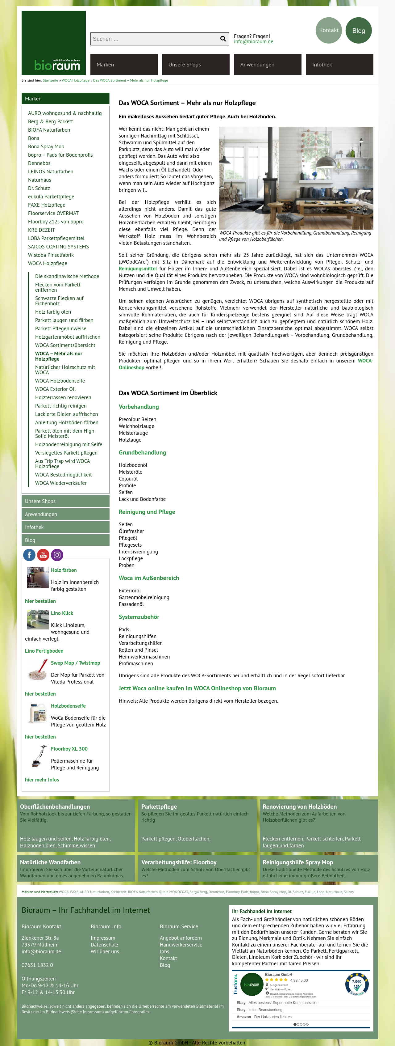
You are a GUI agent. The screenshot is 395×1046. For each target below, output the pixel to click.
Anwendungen (257, 64)
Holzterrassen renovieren (63, 397)
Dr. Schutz (39, 188)
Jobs (164, 951)
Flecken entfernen (283, 838)
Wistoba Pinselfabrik (51, 255)
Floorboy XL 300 (69, 748)
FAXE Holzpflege (46, 204)
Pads (244, 891)
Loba (320, 891)
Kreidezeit (118, 891)
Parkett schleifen (324, 838)
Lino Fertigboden (44, 650)
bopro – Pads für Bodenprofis (60, 154)
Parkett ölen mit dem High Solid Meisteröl (64, 433)
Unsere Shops (184, 64)
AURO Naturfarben (94, 891)
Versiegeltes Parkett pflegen (66, 452)
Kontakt (168, 958)
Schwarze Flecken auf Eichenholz (59, 301)
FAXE (74, 891)
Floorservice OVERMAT (53, 213)
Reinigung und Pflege (147, 512)
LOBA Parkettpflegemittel (56, 238)
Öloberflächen (194, 838)
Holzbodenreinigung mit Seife (68, 444)
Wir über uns (105, 951)
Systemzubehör (139, 617)
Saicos (349, 891)
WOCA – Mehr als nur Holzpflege (58, 356)
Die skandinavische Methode (67, 276)
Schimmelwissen (76, 845)
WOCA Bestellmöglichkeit (63, 474)
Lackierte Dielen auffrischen (66, 414)
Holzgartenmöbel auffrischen (67, 336)
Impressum (103, 937)
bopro (254, 891)
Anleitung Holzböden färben (66, 422)
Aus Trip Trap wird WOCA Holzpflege (62, 464)
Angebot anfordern (181, 937)
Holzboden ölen (38, 845)
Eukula (310, 891)
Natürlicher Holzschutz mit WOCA (65, 370)
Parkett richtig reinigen (61, 405)
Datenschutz (104, 944)
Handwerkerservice (181, 944)
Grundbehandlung (142, 452)
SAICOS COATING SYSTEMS (58, 246)
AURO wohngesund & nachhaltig (65, 113)
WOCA (64, 891)
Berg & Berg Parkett (50, 121)
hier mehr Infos (42, 779)
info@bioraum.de (253, 41)
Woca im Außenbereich (149, 578)
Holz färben (64, 570)
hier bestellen (40, 601)
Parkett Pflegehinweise (60, 328)
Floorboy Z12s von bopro (56, 221)
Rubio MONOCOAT (173, 891)
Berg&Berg (198, 891)
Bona (34, 138)
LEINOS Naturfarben (50, 171)
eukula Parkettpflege (51, 196)
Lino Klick (62, 613)
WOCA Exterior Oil (55, 389)
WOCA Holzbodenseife (60, 380)
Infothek (322, 64)
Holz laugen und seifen (46, 838)
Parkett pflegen (158, 838)
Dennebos (39, 163)
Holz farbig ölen (53, 311)
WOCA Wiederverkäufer (61, 483)
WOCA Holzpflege (47, 263)
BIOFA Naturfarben (49, 129)
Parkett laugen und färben (64, 320)
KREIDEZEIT (41, 230)
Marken (105, 64)
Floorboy (232, 891)
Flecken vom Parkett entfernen (58, 287)
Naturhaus (39, 179)
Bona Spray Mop (46, 146)
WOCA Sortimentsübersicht (65, 345)
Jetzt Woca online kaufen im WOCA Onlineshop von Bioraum (197, 688)
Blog (30, 540)
